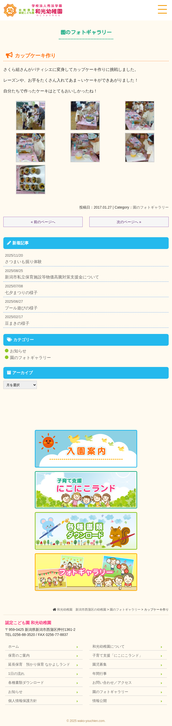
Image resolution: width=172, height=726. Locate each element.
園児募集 (99, 664)
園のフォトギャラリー (151, 207)
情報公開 (99, 701)
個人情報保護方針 (22, 701)
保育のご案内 (19, 655)
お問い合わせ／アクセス (112, 682)
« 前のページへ (43, 222)
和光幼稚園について (108, 646)
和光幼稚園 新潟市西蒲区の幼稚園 (81, 609)
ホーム (13, 646)
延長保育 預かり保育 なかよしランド (39, 664)
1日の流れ (16, 673)
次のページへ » (129, 222)
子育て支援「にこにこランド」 (117, 655)
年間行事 (99, 673)
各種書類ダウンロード (26, 682)
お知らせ (18, 351)
